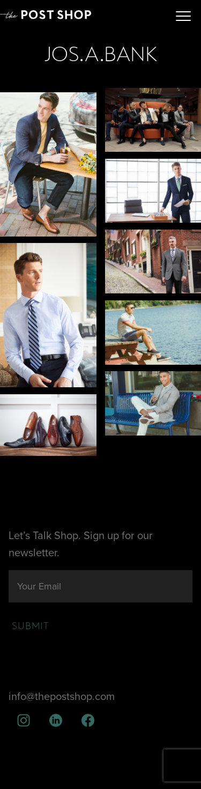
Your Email (39, 586)
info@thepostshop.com (62, 696)
